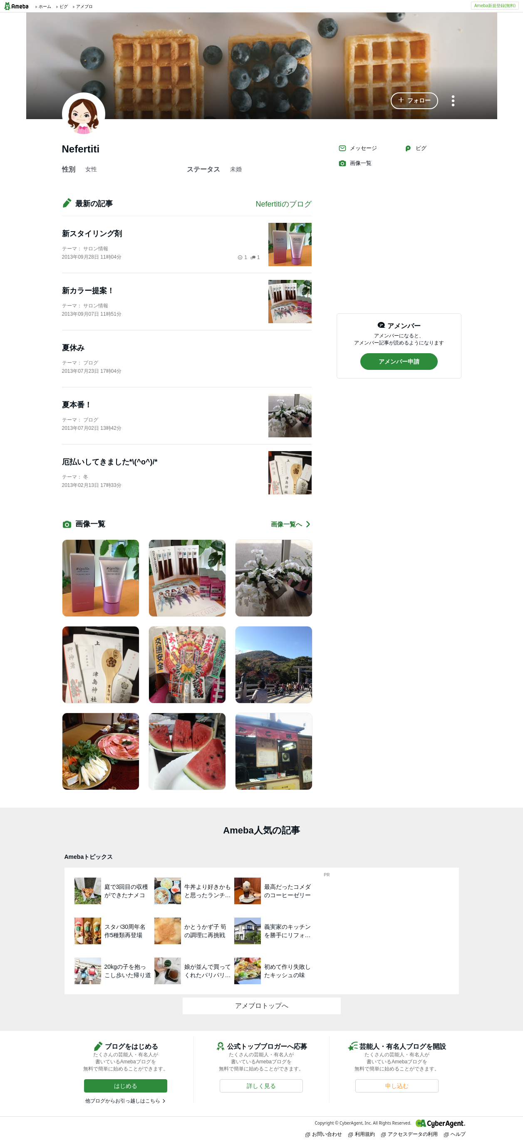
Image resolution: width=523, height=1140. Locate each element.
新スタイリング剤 (92, 233)
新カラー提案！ (88, 291)
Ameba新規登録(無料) (495, 5)
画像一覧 (355, 163)
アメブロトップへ (261, 1005)
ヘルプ (455, 1134)
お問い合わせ (323, 1134)
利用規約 (361, 1134)
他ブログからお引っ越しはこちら (122, 1101)
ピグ (415, 148)
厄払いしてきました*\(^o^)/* (110, 462)
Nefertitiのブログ (283, 204)
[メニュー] (453, 101)
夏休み (73, 348)
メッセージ (357, 148)
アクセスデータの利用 (409, 1134)
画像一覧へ (291, 524)
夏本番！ (77, 405)
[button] (414, 100)
